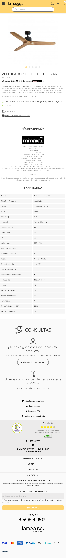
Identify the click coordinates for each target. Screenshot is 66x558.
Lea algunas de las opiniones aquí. (48, 432)
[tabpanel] (33, 40)
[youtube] (29, 519)
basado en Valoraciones (48, 430)
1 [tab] (26, 67)
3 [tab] (33, 67)
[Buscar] (35, 9)
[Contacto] (52, 4)
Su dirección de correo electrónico (33, 491)
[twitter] (24, 519)
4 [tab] (36, 67)
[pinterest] (39, 519)
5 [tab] (39, 67)
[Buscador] (16, 9)
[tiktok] (34, 519)
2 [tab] (30, 67)
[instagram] (43, 519)
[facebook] (20, 519)
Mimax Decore (38, 147)
